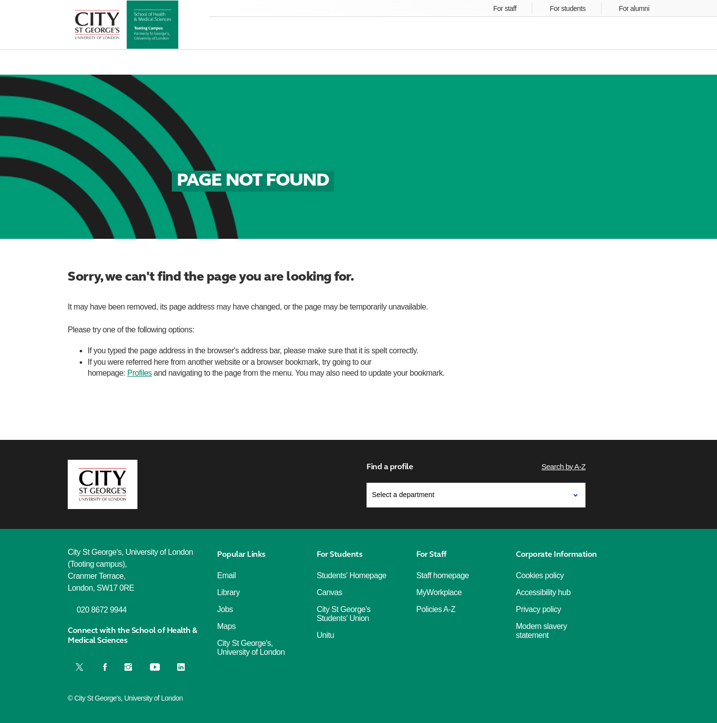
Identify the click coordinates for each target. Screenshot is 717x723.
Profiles (139, 373)
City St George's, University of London (251, 647)
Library (228, 592)
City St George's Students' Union (343, 613)
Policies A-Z (435, 609)
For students (568, 8)
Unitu (325, 635)
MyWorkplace (439, 592)
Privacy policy (538, 609)
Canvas (329, 592)
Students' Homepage (351, 575)
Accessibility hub (543, 592)
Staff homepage (442, 575)
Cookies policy (540, 575)
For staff (505, 8)
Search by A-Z (563, 466)
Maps (226, 626)
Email (226, 575)
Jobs (225, 609)
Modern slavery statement (541, 630)
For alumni (634, 8)
